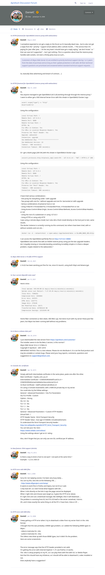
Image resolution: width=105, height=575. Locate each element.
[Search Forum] (76, 3)
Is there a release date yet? (22, 331)
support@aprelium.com (41, 356)
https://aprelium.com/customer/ (62, 340)
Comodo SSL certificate (21, 366)
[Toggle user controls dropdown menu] (89, 12)
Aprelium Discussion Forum (24, 2)
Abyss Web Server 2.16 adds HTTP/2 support (28, 257)
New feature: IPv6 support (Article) (25, 448)
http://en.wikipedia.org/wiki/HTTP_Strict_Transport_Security (43, 425)
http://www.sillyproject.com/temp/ (34, 483)
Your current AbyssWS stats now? (24, 275)
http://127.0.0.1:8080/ (62, 239)
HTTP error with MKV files (21, 469)
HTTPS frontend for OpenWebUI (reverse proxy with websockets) (35, 36)
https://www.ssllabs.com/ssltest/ (33, 430)
